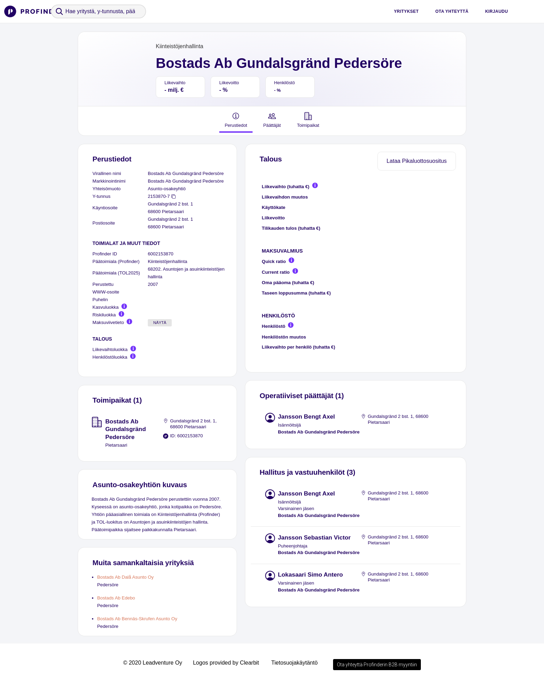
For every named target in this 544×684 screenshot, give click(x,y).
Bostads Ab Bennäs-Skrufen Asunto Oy (137, 618)
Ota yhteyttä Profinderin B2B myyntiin (377, 664)
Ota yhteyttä (452, 11)
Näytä (160, 323)
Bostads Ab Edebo (116, 597)
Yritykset (406, 11)
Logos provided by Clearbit (226, 663)
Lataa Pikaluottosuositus (416, 161)
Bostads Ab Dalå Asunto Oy (125, 577)
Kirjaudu (496, 11)
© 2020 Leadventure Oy (152, 663)
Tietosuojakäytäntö (294, 663)
